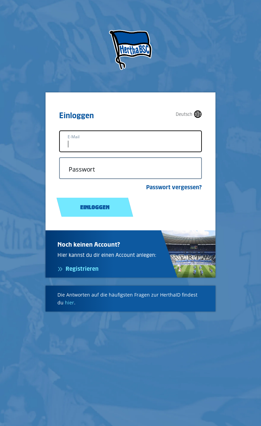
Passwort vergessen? (174, 187)
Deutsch (184, 114)
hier (69, 302)
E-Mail (74, 136)
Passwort (82, 169)
